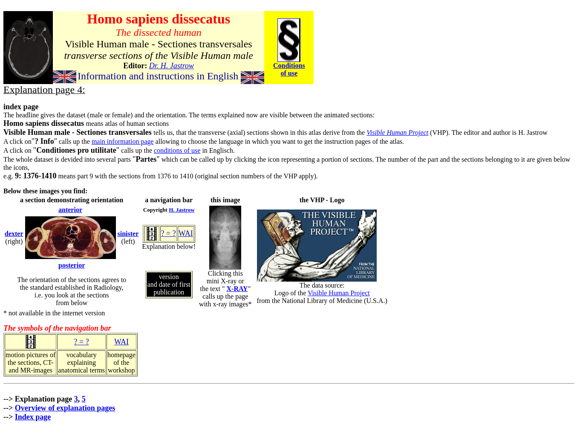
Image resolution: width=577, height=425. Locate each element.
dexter (14, 233)
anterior (70, 209)
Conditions (289, 65)
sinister (128, 233)
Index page (33, 417)
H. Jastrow (181, 210)
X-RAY (237, 288)
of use (289, 73)
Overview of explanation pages (65, 408)
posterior (71, 265)
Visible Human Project (397, 132)
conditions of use (177, 150)
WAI (186, 233)
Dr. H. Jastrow (171, 65)
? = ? (168, 233)
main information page (123, 141)
